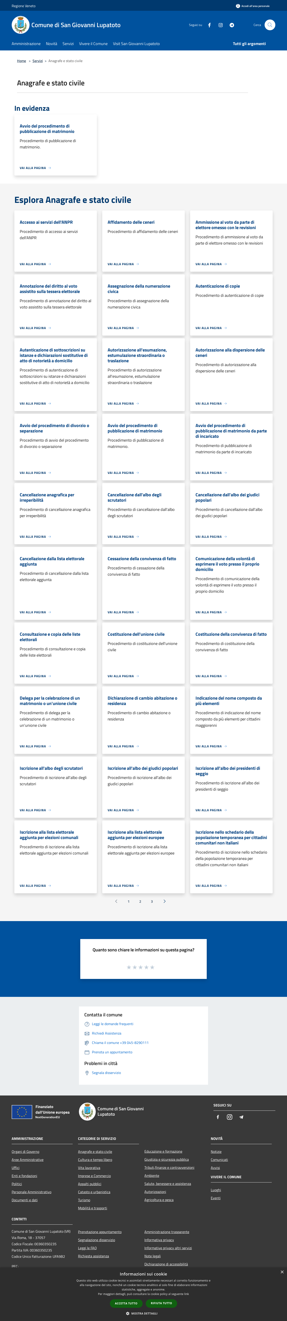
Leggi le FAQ (87, 1248)
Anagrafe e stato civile (95, 1151)
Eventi (216, 1198)
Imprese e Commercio (94, 1175)
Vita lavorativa (89, 1167)
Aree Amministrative (27, 1159)
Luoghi (216, 1190)
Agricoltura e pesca (159, 1199)
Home (21, 60)
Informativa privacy (159, 1240)
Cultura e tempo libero (95, 1159)
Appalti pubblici (89, 1184)
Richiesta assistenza (93, 1256)
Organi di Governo (25, 1151)
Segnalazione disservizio (96, 1240)
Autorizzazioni (155, 1191)
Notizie (216, 1151)
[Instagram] (218, 25)
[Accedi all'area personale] (252, 6)
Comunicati (219, 1159)
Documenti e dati (25, 1200)
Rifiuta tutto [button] (161, 1303)
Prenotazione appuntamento (100, 1231)
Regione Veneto (23, 6)
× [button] (282, 1272)
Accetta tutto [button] (126, 1303)
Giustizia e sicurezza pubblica (166, 1159)
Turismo (84, 1200)
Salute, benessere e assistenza (167, 1183)
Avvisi (215, 1167)
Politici (17, 1184)
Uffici (16, 1167)
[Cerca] (270, 25)
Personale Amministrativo (31, 1192)
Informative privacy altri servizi (168, 1248)
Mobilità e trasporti (92, 1208)
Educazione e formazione (163, 1151)
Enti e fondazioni (24, 1175)
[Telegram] (230, 25)
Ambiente (151, 1175)
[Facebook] (207, 25)
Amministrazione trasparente (166, 1231)
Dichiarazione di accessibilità (166, 1264)
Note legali (152, 1256)
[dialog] (143, 1294)
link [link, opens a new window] (186, 1294)
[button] (143, 1313)
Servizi (38, 60)
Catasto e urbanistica (94, 1192)
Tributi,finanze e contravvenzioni (169, 1167)
